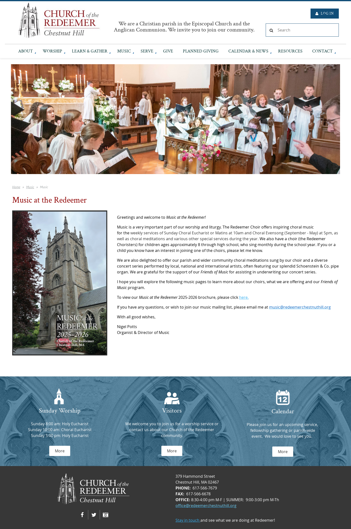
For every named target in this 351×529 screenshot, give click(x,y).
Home (16, 187)
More (60, 451)
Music (30, 187)
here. (244, 297)
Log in (327, 13)
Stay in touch (188, 520)
